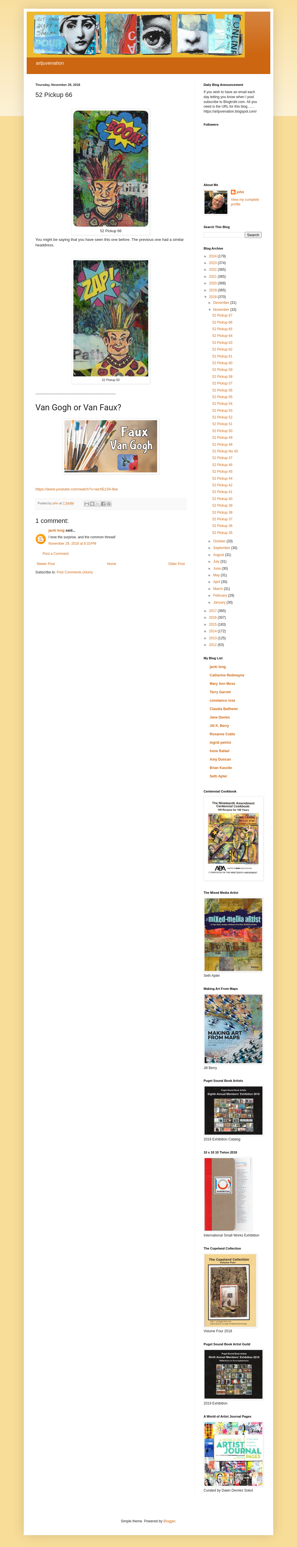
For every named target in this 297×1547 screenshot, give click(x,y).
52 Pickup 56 (222, 390)
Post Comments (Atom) (75, 572)
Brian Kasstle (221, 768)
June (217, 568)
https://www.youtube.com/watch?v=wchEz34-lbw (76, 489)
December (221, 303)
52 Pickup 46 (222, 465)
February (220, 595)
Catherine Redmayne (227, 675)
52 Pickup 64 (222, 336)
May (217, 575)
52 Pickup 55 (222, 397)
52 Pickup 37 (222, 519)
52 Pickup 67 (222, 315)
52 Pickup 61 (222, 356)
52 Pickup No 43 (225, 451)
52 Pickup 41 (222, 492)
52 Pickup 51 (222, 424)
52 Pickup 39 (222, 505)
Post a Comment (55, 554)
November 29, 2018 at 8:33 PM (72, 543)
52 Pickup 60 (222, 363)
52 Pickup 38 (222, 512)
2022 (213, 270)
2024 (213, 256)
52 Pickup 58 (222, 377)
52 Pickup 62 (222, 349)
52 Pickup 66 (222, 322)
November (221, 310)
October (220, 541)
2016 (213, 617)
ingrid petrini (220, 743)
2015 (213, 624)
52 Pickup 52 (222, 417)
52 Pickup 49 (222, 438)
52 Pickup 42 (222, 485)
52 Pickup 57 (222, 383)
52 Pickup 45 (222, 472)
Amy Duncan (220, 759)
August (219, 555)
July (216, 561)
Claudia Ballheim (224, 709)
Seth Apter (218, 776)
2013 (213, 638)
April (217, 582)
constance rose (222, 700)
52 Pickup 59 (222, 370)
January (220, 602)
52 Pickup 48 (222, 445)
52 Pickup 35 (222, 533)
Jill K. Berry (219, 726)
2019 (213, 290)
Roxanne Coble (222, 734)
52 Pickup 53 (222, 411)
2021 (213, 277)
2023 (213, 263)
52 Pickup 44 (222, 478)
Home (111, 564)
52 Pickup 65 (222, 329)
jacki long (56, 530)
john (240, 192)
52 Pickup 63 (222, 343)
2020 (213, 283)
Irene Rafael (219, 751)
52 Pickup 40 (222, 499)
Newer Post (46, 564)
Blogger (169, 1521)
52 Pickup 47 (222, 458)
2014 (213, 631)
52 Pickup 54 (222, 404)
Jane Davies (220, 717)
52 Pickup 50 (222, 431)
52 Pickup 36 (222, 526)
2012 (213, 645)
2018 (213, 297)
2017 (213, 611)
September (222, 548)
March (218, 589)
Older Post (176, 564)
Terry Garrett (220, 692)
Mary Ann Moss (222, 684)
